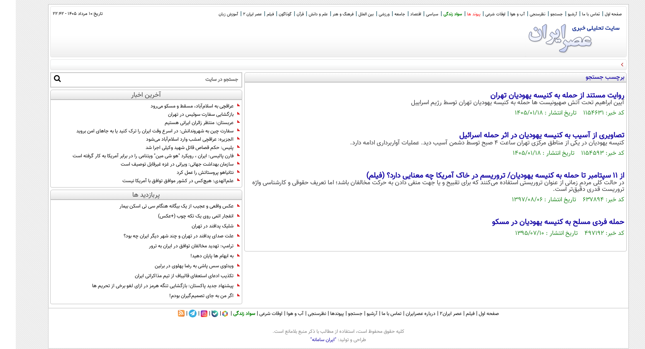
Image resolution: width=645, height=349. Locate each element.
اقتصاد (399, 14)
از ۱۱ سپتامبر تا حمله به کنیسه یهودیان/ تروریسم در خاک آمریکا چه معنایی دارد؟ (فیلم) (479, 176)
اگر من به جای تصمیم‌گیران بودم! (188, 296)
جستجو (541, 14)
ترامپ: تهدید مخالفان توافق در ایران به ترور (178, 246)
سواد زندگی (437, 14)
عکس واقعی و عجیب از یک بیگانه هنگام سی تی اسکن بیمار (164, 206)
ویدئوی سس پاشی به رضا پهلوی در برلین (181, 266)
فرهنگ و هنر (327, 14)
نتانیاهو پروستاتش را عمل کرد (192, 172)
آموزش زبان (212, 14)
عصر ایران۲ (435, 313)
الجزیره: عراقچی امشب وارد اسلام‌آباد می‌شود (177, 139)
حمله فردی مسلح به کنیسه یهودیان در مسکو (542, 222)
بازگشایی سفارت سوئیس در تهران (188, 114)
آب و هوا (501, 14)
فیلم (254, 14)
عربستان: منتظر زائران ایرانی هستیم (186, 123)
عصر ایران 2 (236, 14)
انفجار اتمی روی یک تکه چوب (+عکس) (183, 216)
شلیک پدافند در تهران (200, 226)
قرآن (284, 14)
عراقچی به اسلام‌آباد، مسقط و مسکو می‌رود (179, 106)
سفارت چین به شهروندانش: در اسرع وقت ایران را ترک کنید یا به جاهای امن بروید (142, 131)
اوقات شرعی (479, 14)
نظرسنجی (522, 14)
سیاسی (416, 14)
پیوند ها (458, 14)
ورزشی (368, 14)
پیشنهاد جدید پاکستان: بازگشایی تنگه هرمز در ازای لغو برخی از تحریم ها (150, 286)
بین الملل (350, 14)
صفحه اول (597, 14)
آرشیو (556, 14)
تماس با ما (575, 14)
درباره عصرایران (405, 313)
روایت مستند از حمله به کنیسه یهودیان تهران (541, 96)
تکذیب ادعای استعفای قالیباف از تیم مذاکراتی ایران (171, 276)
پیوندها (321, 313)
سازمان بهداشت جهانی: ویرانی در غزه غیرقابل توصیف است (164, 164)
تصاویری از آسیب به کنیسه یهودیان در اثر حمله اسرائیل (525, 136)
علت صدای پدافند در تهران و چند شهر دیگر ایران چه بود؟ (166, 236)
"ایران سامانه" (308, 340)
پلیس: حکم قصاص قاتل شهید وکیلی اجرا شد (177, 147)
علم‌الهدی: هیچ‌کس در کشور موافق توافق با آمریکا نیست (165, 181)
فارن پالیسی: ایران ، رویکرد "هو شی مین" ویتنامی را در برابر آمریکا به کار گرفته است (140, 156)
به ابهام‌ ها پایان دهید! (199, 256)
